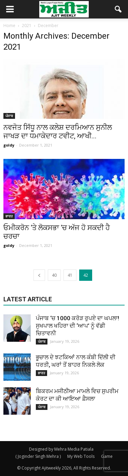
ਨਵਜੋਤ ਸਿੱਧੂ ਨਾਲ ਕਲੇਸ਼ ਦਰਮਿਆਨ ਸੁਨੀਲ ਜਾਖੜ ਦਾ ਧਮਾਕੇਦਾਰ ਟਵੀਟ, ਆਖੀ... (57, 131)
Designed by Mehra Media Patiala (61, 449)
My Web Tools (81, 456)
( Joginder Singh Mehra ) (38, 456)
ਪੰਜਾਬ (9, 115)
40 (54, 275)
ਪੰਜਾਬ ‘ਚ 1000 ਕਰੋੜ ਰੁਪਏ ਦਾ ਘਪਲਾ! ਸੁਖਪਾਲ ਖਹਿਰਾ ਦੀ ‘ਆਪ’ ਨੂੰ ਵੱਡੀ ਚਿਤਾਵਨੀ (77, 326)
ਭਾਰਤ (9, 216)
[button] (118, 9)
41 (70, 275)
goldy (8, 145)
